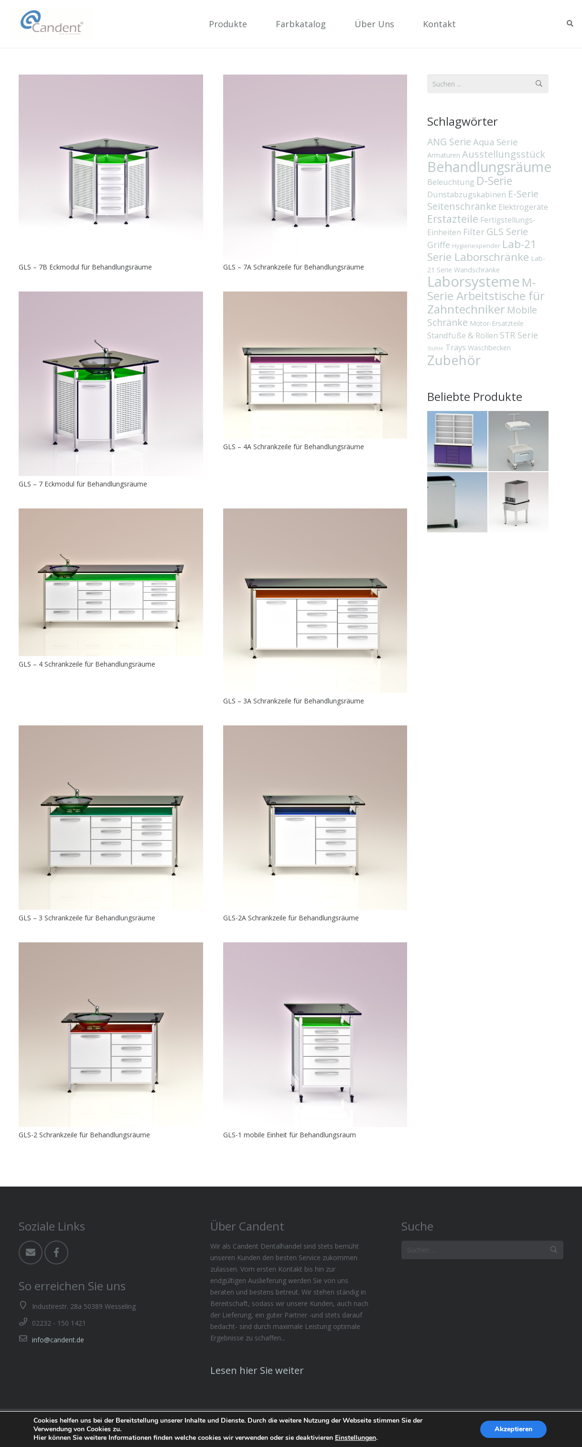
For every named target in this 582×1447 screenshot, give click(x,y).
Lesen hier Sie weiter (257, 1370)
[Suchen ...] (482, 1250)
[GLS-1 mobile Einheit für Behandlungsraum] (315, 1034)
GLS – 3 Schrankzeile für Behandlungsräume (87, 917)
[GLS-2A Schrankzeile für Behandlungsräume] (315, 817)
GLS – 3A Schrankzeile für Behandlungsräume (293, 700)
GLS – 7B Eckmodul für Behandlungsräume (85, 266)
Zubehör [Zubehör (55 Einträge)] (454, 360)
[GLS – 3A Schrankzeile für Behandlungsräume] (315, 600)
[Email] (31, 1252)
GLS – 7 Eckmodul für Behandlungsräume (83, 483)
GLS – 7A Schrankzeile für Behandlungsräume (293, 266)
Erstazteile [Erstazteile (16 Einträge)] (452, 219)
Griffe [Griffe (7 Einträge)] (438, 244)
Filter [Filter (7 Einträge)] (474, 232)
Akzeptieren (513, 1429)
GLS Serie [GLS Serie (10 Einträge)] (507, 231)
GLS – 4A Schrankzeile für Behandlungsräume (293, 446)
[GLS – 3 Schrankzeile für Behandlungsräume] (111, 817)
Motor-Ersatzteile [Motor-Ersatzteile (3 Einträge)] (497, 323)
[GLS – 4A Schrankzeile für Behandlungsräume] (315, 365)
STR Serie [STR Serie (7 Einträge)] (519, 335)
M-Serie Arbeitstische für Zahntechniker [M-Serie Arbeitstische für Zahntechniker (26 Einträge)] (486, 295)
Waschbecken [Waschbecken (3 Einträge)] (489, 347)
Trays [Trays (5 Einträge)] (455, 347)
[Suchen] (554, 1250)
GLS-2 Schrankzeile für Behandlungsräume (84, 1134)
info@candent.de (58, 1339)
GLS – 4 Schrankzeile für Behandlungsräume (87, 664)
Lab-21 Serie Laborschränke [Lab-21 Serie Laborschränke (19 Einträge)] (482, 250)
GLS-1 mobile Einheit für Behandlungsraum (289, 1134)
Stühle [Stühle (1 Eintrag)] (435, 348)
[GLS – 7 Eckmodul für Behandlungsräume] (111, 384)
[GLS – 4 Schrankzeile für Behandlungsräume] (111, 582)
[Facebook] (56, 1252)
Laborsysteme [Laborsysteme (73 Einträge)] (473, 281)
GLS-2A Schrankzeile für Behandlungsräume (291, 917)
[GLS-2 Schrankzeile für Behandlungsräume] (111, 1034)
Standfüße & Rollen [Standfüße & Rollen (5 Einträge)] (462, 335)
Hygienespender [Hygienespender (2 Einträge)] (476, 245)
